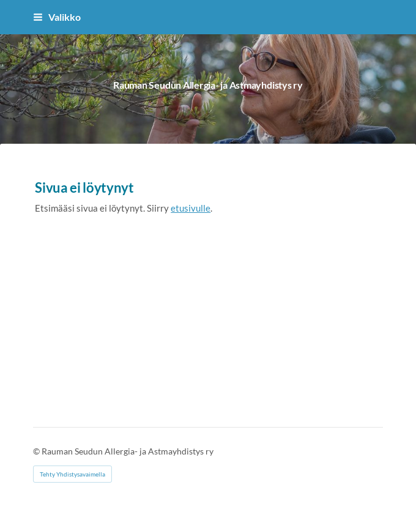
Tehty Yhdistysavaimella (72, 474)
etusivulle (190, 207)
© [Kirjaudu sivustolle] (37, 451)
